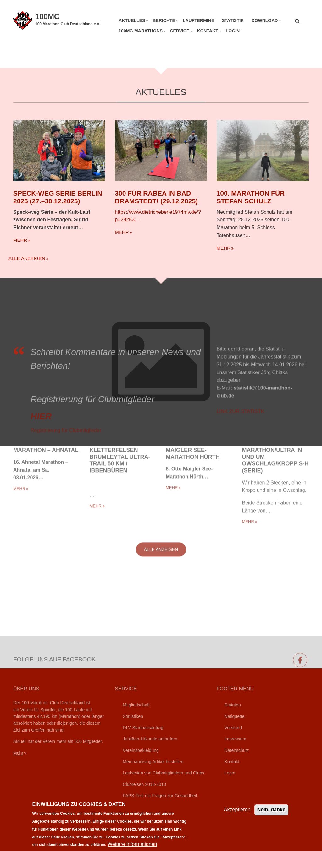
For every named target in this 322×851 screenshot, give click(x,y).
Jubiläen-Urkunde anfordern (150, 738)
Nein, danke (271, 809)
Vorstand (233, 727)
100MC (47, 16)
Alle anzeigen (26, 256)
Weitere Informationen (132, 844)
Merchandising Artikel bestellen (153, 761)
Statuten (233, 704)
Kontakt (207, 30)
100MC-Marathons (141, 30)
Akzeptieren (237, 809)
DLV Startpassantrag (143, 727)
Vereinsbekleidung (140, 750)
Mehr (18, 753)
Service (179, 30)
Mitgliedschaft (136, 704)
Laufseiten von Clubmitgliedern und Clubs (163, 772)
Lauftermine (198, 20)
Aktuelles (132, 20)
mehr (20, 238)
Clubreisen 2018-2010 (144, 784)
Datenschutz (237, 750)
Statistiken (133, 716)
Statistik (233, 20)
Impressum (235, 738)
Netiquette (235, 716)
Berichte (164, 20)
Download (264, 20)
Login (233, 30)
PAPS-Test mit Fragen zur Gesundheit (160, 795)
